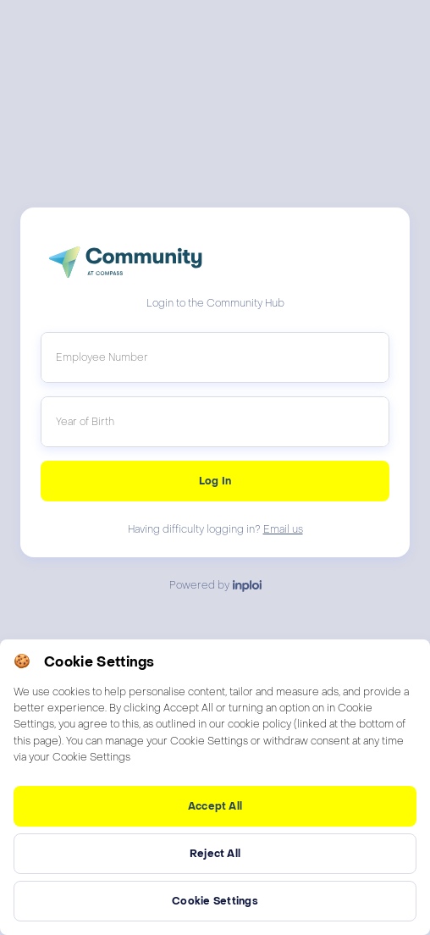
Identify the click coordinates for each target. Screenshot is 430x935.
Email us (283, 529)
